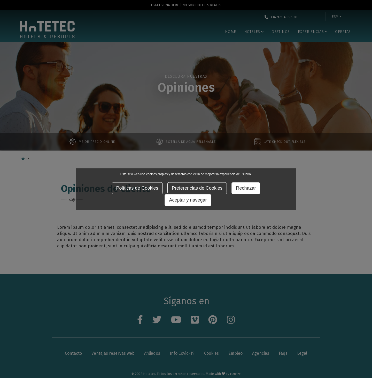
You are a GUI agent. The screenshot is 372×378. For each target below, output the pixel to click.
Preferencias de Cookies (197, 188)
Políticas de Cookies (137, 188)
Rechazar (246, 188)
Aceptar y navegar (188, 200)
